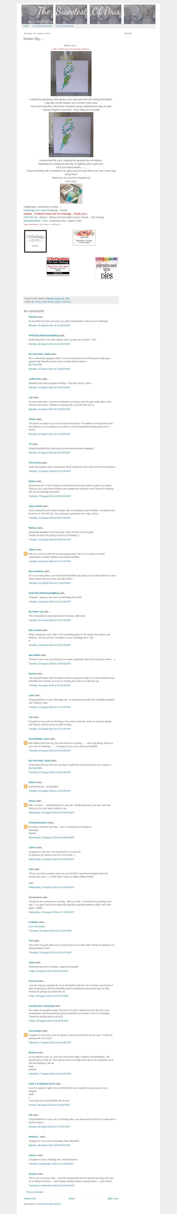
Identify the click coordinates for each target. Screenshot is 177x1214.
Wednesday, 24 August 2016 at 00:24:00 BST (51, 812)
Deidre (32, 481)
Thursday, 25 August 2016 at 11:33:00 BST (50, 930)
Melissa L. (34, 1136)
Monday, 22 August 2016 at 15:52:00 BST (49, 387)
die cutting (36, 302)
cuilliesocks (35, 379)
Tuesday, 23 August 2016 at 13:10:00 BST (50, 601)
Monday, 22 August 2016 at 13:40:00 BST (49, 344)
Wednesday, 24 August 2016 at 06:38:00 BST (51, 837)
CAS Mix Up (30, 217)
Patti (31, 869)
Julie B (32, 847)
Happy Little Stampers (31, 224)
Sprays (58, 302)
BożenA (33, 1052)
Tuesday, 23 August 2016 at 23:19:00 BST (50, 791)
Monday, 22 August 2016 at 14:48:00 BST (49, 369)
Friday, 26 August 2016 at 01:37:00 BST (49, 996)
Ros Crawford (36, 571)
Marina (32, 782)
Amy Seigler (35, 1031)
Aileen (32, 549)
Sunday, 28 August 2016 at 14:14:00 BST (49, 1105)
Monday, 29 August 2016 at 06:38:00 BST (49, 1145)
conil (31, 695)
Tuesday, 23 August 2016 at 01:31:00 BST (50, 471)
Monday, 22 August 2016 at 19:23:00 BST (49, 434)
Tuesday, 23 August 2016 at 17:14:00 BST (50, 707)
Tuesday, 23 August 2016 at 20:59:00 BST (50, 772)
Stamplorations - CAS (36, 220)
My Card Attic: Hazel (39, 354)
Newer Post (30, 1198)
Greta (32, 962)
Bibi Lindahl (35, 630)
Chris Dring (35, 462)
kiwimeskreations (38, 822)
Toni (31, 940)
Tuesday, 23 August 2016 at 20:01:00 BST (50, 750)
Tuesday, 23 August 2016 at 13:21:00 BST (50, 620)
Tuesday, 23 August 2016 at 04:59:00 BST (50, 496)
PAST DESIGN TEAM (64, 26)
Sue (31, 717)
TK (30, 444)
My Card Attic (35, 364)
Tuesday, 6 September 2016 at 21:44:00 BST (51, 1164)
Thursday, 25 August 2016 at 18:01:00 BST (50, 952)
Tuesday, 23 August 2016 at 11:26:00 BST (50, 583)
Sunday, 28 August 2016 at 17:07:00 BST (49, 1126)
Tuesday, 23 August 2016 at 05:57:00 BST (50, 518)
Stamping (66, 302)
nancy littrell (35, 506)
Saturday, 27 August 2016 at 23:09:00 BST (50, 1073)
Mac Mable (34, 655)
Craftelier (34, 922)
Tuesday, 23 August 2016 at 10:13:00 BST (50, 561)
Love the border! (37, 926)
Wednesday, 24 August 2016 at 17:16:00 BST (51, 912)
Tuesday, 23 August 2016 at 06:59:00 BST (50, 539)
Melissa (33, 528)
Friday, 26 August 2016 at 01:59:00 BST (49, 1021)
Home (72, 1198)
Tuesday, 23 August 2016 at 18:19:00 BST (50, 729)
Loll (31, 397)
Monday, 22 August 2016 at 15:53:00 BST (49, 409)
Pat (30, 1115)
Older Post (112, 1198)
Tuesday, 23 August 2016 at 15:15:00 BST (50, 685)
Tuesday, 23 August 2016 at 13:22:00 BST (50, 645)
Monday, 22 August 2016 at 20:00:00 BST (49, 452)
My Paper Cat (36, 611)
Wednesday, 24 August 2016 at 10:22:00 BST (51, 859)
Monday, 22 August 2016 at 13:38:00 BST (49, 325)
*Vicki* (32, 419)
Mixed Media (48, 302)
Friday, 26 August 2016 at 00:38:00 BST (49, 971)
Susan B (33, 981)
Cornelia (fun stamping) (41, 1006)
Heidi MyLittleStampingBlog (44, 335)
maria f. (33, 1155)
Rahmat (33, 317)
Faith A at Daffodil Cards (42, 1083)
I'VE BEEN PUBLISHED (42, 26)
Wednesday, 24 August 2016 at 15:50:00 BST (51, 887)
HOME (26, 26)
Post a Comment (34, 1192)
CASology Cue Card (35, 210)
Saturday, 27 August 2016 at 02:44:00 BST (50, 1042)
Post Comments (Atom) (49, 1204)
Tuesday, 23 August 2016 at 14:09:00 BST (50, 663)
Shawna (33, 1174)
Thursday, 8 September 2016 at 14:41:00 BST (52, 1185)
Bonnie (32, 673)
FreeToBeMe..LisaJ (39, 739)
